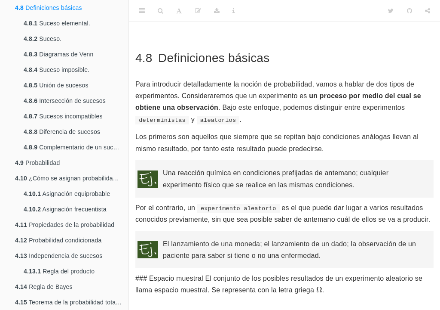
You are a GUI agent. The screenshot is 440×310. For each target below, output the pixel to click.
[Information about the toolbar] (233, 11)
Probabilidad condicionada (58, 240)
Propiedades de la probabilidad (64, 224)
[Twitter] (391, 11)
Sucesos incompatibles (63, 116)
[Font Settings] (179, 11)
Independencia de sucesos (59, 255)
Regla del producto (59, 271)
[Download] (217, 11)
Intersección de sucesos (65, 100)
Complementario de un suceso (73, 147)
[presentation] (319, 289)
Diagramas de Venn (59, 54)
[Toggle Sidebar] (141, 11)
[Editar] (198, 11)
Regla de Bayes (44, 286)
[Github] (409, 11)
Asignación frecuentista (65, 209)
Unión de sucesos (56, 85)
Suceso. (42, 38)
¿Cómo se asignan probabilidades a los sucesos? (71, 178)
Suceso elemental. (57, 23)
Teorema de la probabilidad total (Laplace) (71, 302)
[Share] (428, 11)
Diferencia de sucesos (62, 131)
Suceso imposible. (56, 69)
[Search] (160, 11)
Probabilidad (37, 162)
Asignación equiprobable (67, 193)
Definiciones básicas (48, 7)
